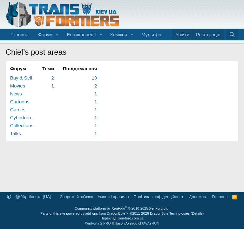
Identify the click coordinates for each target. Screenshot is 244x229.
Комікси (118, 34)
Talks (15, 133)
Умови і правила (113, 196)
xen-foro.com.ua (130, 218)
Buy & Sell (21, 77)
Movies (17, 85)
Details (197, 213)
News (16, 93)
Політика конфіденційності (158, 196)
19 (94, 77)
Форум (45, 34)
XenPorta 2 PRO (98, 223)
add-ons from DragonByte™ (107, 213)
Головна (19, 34)
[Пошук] (232, 34)
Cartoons (20, 101)
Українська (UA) (33, 196)
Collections (21, 125)
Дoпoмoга (198, 196)
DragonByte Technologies (170, 213)
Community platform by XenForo (122, 208)
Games (17, 109)
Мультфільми (156, 34)
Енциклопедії (81, 34)
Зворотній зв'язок (76, 196)
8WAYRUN (150, 223)
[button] (57, 34)
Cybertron (20, 117)
